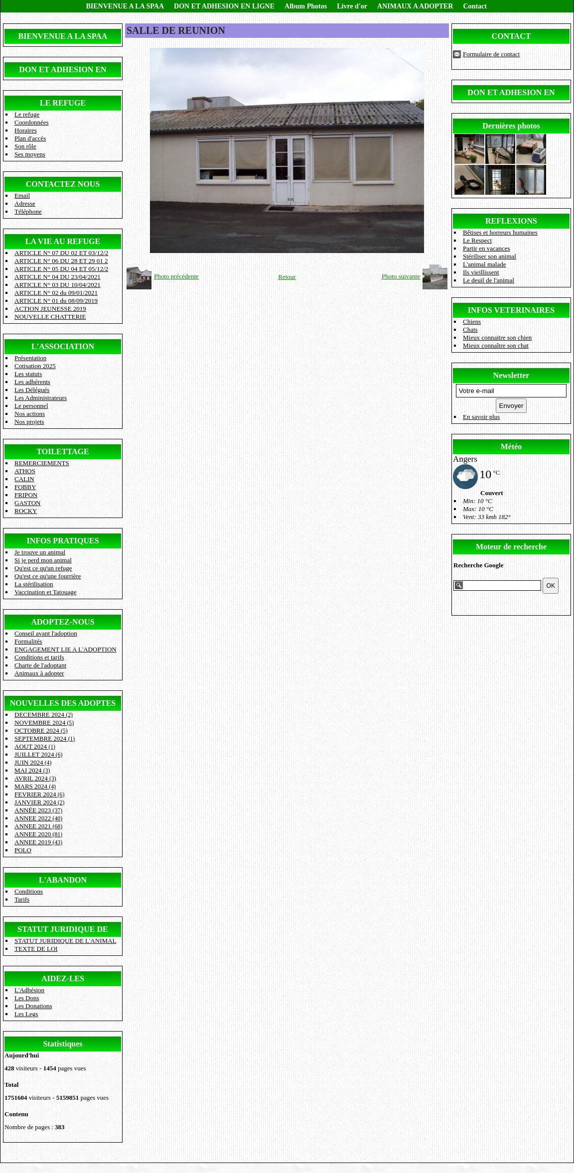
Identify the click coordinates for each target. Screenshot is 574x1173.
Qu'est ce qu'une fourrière (47, 576)
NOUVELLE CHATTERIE (50, 316)
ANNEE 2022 (38, 818)
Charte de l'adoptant (40, 665)
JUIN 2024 (32, 762)
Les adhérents (32, 382)
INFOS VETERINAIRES (511, 310)
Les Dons (26, 998)
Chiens (472, 321)
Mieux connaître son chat (496, 345)
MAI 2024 (32, 770)
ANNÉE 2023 (38, 810)
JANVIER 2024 (39, 802)
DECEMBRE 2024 (43, 714)
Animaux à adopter (39, 673)
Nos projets (29, 421)
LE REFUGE (63, 103)
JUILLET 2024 (38, 754)
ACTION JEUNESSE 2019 (50, 308)
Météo (511, 446)
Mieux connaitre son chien (497, 337)
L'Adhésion (29, 990)
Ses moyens (29, 154)
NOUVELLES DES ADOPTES (63, 703)
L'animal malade (484, 264)
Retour (286, 276)
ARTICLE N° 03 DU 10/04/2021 (57, 284)
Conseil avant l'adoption (45, 633)
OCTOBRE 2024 (41, 730)
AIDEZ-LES (62, 978)
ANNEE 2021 (38, 826)
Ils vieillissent (481, 272)
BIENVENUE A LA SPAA (125, 6)
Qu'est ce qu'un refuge (43, 568)
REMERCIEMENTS (41, 463)
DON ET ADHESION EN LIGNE (224, 6)
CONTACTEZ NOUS (63, 184)
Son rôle (25, 146)
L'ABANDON (63, 880)
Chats (470, 329)
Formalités (28, 641)
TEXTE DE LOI (36, 948)
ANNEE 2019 (38, 842)
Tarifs (21, 899)
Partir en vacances (486, 248)
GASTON (27, 503)
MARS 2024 (35, 786)
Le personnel (31, 405)
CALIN (24, 479)
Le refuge (26, 114)
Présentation (30, 358)
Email (22, 195)
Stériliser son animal (489, 256)
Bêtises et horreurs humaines (500, 232)
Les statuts (28, 374)
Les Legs (26, 1014)
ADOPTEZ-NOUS (62, 622)
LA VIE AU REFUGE (62, 241)
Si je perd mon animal (43, 560)
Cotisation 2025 (35, 366)
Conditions (28, 891)
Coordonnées (31, 122)
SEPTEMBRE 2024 (44, 738)
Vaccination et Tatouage (45, 592)
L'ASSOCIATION (62, 346)
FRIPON (25, 495)
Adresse (24, 203)
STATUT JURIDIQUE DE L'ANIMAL (65, 940)
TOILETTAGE (62, 451)
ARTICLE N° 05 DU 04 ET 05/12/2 (61, 268)
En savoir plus (481, 416)
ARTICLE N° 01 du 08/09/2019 (56, 300)
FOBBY (25, 487)
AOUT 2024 (34, 746)
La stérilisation (33, 584)
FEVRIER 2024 (39, 794)
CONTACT (511, 36)
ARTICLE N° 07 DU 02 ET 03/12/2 (61, 253)
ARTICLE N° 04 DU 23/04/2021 (57, 276)
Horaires (25, 130)
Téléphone (28, 211)
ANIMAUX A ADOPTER (415, 6)
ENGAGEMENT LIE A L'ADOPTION (65, 649)
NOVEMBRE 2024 (44, 722)
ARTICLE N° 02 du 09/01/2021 (56, 292)
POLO (22, 850)
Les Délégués (31, 389)
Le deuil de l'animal (488, 280)
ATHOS (24, 471)
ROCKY (25, 511)
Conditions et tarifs (39, 657)
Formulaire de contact (491, 54)
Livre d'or (352, 6)
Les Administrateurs (40, 397)
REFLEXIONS (511, 221)
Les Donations (33, 1006)
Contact (474, 6)
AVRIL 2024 (35, 778)
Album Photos (306, 6)
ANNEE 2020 (38, 834)
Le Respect (477, 240)
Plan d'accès (30, 138)
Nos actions (29, 413)
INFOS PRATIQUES (62, 540)
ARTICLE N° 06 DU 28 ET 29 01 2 (61, 260)
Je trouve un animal (39, 552)
